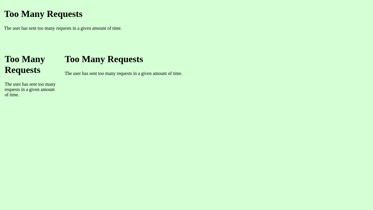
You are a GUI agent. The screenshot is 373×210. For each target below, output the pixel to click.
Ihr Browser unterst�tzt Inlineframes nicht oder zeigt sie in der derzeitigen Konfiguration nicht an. (182, 25)
